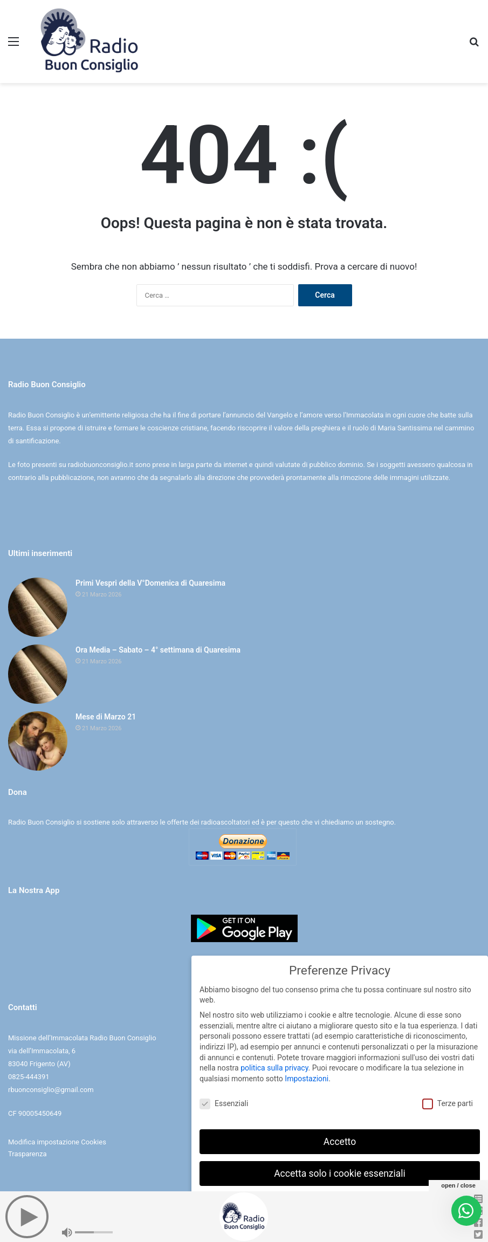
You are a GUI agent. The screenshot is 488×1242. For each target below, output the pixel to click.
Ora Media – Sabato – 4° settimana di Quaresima (157, 650)
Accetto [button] (340, 1141)
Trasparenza (27, 1154)
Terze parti (447, 1104)
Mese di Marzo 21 (105, 716)
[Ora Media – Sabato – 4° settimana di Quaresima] (37, 674)
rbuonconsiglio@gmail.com (51, 1090)
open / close (458, 1185)
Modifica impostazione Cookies (57, 1142)
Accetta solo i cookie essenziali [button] (339, 1173)
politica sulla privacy (274, 1067)
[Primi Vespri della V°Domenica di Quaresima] (37, 607)
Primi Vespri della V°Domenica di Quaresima (150, 583)
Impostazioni (306, 1078)
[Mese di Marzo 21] (37, 741)
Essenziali (224, 1104)
